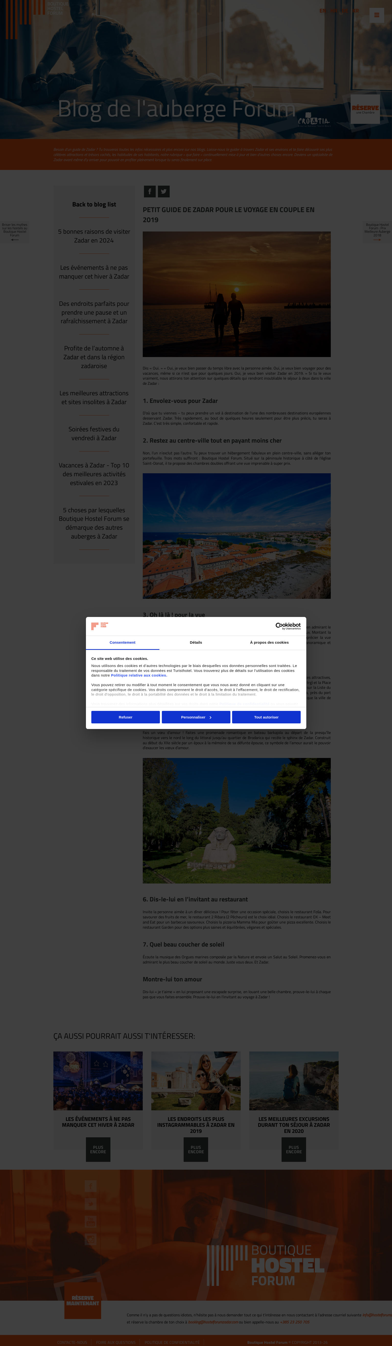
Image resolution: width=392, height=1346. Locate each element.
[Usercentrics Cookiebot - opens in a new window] (279, 626)
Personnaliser (196, 717)
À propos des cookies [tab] (269, 642)
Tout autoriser (266, 717)
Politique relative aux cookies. (139, 675)
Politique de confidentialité (244, 704)
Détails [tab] (196, 642)
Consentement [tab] (122, 642)
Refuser (125, 717)
